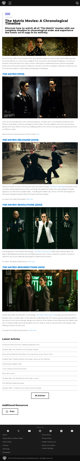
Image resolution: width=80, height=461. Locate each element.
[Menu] (9, 3)
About (5, 435)
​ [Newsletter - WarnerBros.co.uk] (72, 431)
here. (38, 134)
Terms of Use (46, 435)
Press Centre (7, 442)
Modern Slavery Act (49, 442)
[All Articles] (40, 396)
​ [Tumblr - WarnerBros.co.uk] (61, 431)
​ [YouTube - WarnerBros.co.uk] (29, 431)
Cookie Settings (47, 448)
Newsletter (6, 452)
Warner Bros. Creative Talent (13, 438)
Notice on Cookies (48, 445)
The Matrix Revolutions (42, 251)
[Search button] (77, 3)
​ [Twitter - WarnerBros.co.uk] (18, 431)
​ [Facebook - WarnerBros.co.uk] (8, 431)
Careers (5, 445)
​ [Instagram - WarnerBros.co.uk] (40, 431)
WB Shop (6, 449)
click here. (30, 199)
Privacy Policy (47, 438)
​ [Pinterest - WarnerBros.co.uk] (50, 431)
